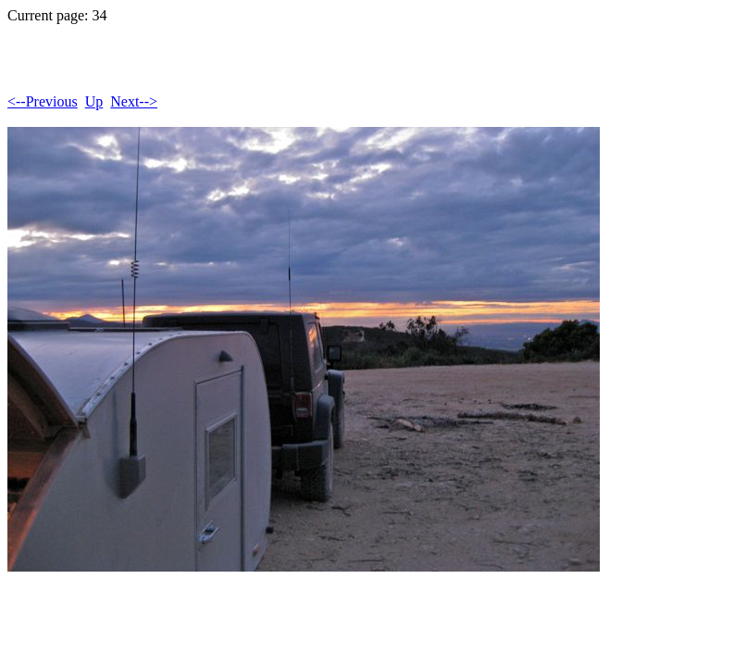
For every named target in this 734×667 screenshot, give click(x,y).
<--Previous (42, 101)
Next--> (133, 101)
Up (94, 101)
